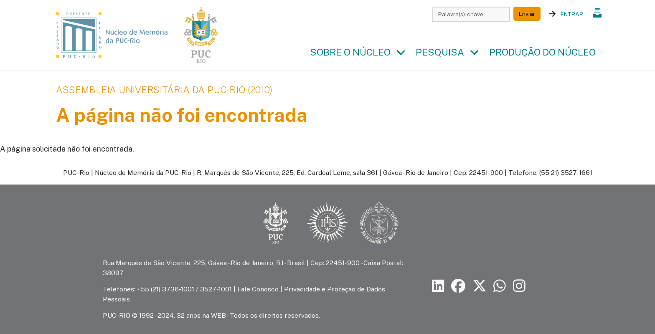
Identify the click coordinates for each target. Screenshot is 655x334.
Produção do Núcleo (542, 52)
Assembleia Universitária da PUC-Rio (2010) (164, 89)
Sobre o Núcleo (350, 52)
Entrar (572, 14)
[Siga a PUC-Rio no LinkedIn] (438, 286)
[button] (400, 52)
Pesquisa (440, 52)
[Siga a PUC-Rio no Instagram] (519, 286)
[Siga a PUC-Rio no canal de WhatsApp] (499, 286)
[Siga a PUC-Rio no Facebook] (458, 286)
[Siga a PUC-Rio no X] (479, 286)
